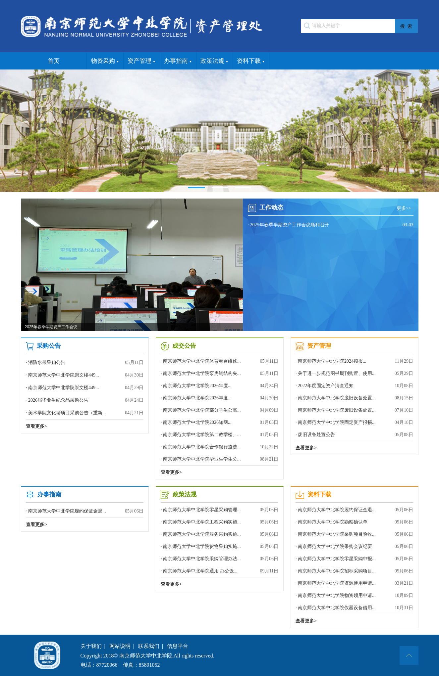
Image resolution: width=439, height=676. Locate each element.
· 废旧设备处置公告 (354, 434)
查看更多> (36, 426)
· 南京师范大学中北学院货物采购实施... (219, 546)
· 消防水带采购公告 (84, 362)
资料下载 (250, 61)
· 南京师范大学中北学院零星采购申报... (354, 559)
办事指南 (178, 61)
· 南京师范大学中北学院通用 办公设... (219, 571)
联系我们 (148, 646)
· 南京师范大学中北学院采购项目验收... (354, 534)
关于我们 (91, 646)
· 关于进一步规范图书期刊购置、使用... (354, 373)
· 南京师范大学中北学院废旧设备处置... (354, 398)
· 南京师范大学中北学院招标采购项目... (354, 571)
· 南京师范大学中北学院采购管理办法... (219, 559)
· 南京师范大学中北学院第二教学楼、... (219, 434)
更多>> (405, 208)
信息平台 (177, 646)
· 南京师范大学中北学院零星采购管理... (219, 510)
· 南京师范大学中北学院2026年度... (219, 386)
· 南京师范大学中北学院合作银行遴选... (219, 447)
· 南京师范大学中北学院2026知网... (219, 422)
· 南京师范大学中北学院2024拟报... (354, 361)
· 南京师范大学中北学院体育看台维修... (219, 361)
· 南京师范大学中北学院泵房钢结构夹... (219, 373)
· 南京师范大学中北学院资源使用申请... (354, 583)
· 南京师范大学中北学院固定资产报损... (354, 422)
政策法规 (214, 61)
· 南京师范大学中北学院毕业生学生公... (219, 459)
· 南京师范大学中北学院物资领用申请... (354, 595)
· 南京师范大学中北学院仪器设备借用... (354, 608)
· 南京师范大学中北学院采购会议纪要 (354, 546)
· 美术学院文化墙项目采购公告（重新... (84, 413)
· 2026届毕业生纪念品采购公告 (84, 400)
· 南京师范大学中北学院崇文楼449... (84, 375)
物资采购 (105, 61)
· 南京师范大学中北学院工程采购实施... (219, 522)
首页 (54, 61)
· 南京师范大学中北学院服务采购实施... (219, 534)
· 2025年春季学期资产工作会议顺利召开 (330, 225)
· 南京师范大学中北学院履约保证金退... (84, 511)
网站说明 (120, 646)
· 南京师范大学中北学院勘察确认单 (354, 522)
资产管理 (141, 61)
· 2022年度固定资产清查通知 (354, 386)
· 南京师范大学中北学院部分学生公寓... (219, 410)
